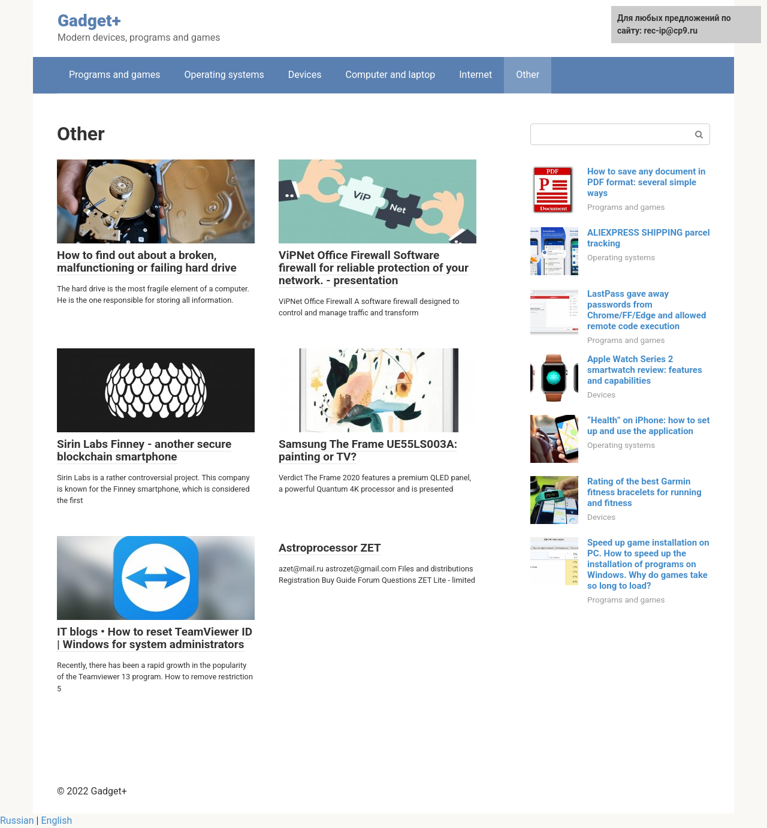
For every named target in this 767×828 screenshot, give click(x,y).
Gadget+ (89, 21)
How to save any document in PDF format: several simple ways (646, 182)
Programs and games (115, 74)
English (56, 820)
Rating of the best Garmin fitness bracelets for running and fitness (644, 492)
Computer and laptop (390, 74)
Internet (475, 74)
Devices (305, 74)
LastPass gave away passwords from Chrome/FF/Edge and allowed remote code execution (646, 310)
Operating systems (224, 74)
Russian (17, 820)
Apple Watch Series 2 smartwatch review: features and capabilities (644, 370)
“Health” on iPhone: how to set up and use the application (648, 425)
